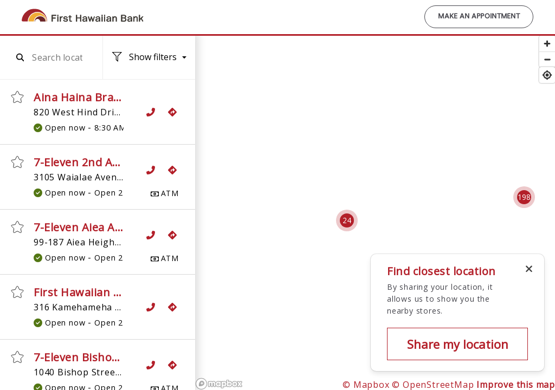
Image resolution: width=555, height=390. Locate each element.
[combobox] (57, 57)
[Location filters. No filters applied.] (149, 57)
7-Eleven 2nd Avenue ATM (103, 162)
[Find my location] (547, 75)
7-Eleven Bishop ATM (90, 357)
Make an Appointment (479, 17)
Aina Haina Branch (83, 97)
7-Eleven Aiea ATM (83, 227)
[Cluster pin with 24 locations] (347, 220)
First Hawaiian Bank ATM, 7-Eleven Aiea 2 (144, 292)
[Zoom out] (547, 59)
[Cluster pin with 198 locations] (524, 197)
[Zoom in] (547, 43)
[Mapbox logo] (219, 384)
